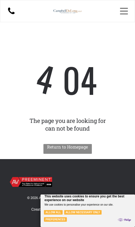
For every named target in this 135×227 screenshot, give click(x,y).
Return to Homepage (67, 147)
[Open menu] (124, 11)
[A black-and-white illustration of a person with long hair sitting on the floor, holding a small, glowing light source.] (11, 13)
